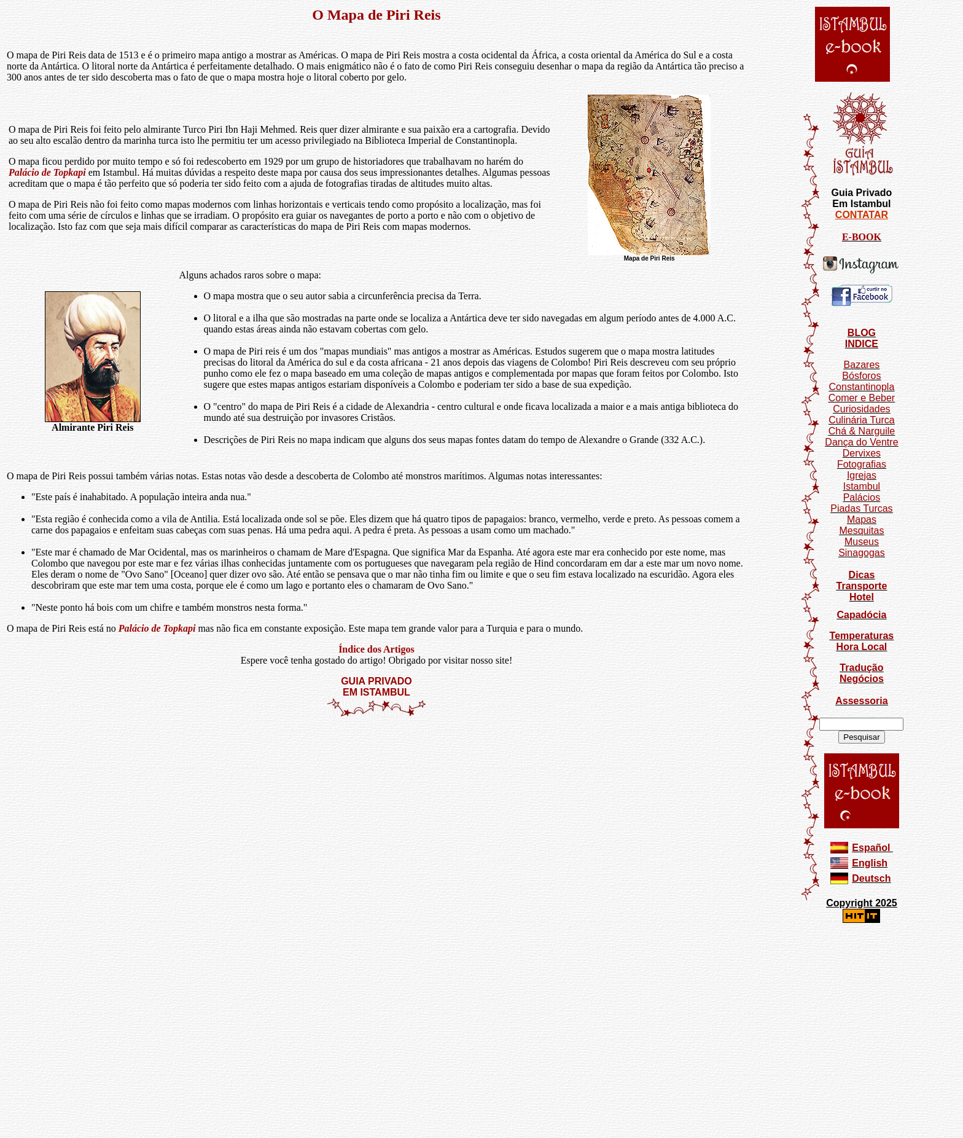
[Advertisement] (376, 754)
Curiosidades (861, 409)
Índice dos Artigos (376, 649)
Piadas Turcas (861, 508)
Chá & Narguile (861, 431)
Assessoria (861, 701)
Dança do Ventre (861, 442)
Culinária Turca (861, 420)
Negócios (862, 678)
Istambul (861, 486)
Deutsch (871, 878)
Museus (861, 541)
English (869, 863)
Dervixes (862, 453)
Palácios (861, 497)
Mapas (861, 519)
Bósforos (861, 376)
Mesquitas (861, 530)
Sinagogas (861, 552)
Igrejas (861, 475)
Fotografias (861, 464)
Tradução (861, 667)
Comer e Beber (861, 398)
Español (871, 847)
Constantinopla (862, 387)
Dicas (862, 575)
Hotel (861, 597)
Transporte (861, 586)
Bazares (862, 364)
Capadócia (861, 615)
